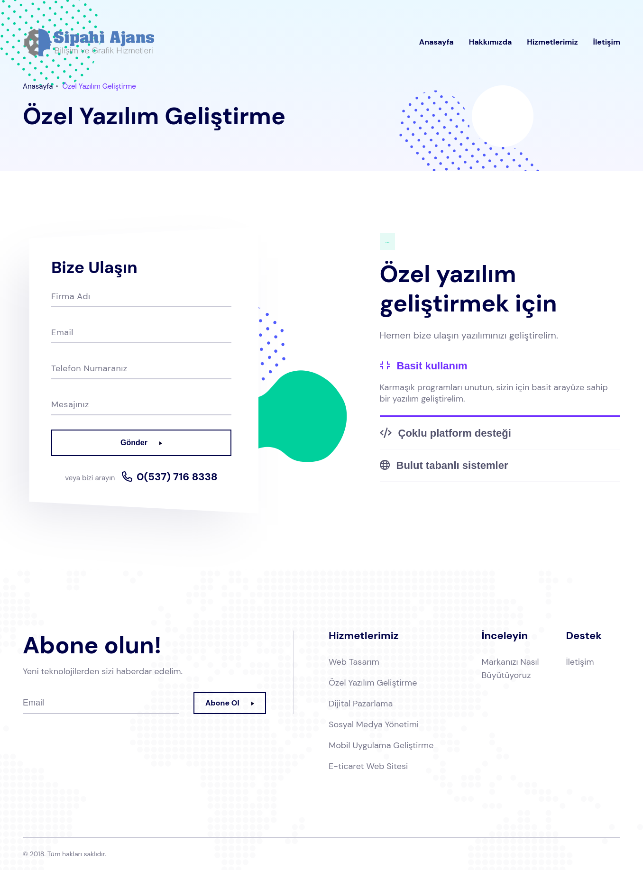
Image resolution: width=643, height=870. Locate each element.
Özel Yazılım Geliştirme (373, 682)
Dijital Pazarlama (361, 703)
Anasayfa (436, 42)
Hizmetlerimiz (552, 42)
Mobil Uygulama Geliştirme (381, 745)
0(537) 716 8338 (177, 477)
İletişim (606, 42)
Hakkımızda (490, 42)
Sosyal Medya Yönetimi (374, 724)
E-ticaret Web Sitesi (368, 766)
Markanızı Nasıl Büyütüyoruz (510, 668)
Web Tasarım (354, 662)
